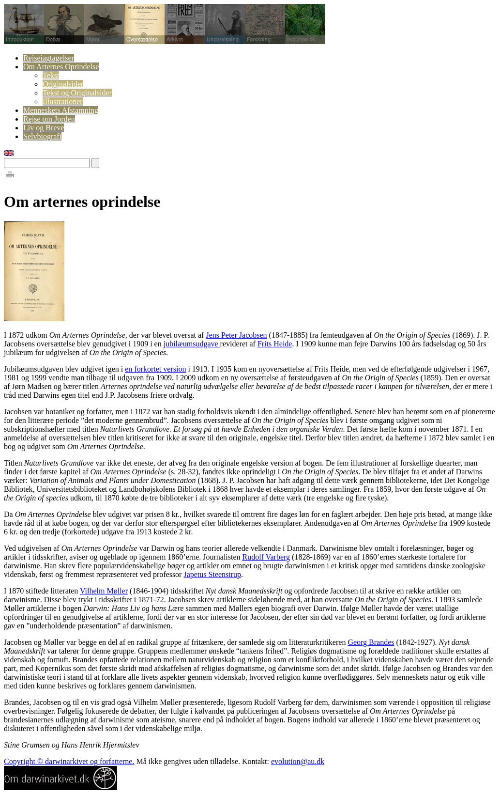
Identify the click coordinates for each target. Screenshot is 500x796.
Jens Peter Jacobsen (236, 335)
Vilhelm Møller (104, 591)
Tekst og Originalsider (77, 93)
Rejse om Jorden (49, 119)
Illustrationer (63, 101)
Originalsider (63, 84)
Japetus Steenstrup (212, 574)
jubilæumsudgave (192, 344)
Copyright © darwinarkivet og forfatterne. (69, 761)
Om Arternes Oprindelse (61, 66)
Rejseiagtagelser (48, 58)
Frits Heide (275, 344)
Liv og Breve (43, 128)
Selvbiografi (42, 136)
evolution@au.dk (297, 761)
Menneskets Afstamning (60, 110)
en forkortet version (155, 369)
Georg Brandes (371, 642)
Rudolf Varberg (266, 557)
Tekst (51, 75)
